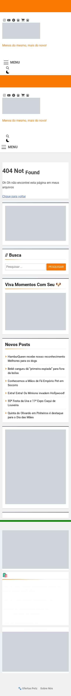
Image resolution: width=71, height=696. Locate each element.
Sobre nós (46, 688)
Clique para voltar (14, 196)
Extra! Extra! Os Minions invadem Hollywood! (36, 393)
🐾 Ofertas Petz (27, 688)
